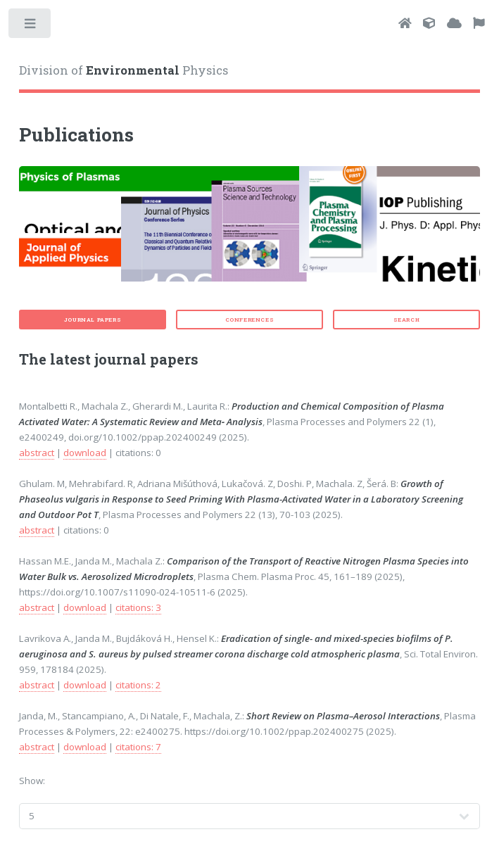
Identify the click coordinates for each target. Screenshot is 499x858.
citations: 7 (138, 746)
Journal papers (92, 319)
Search (406, 319)
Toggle (30, 26)
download (84, 452)
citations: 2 (138, 685)
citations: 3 (138, 607)
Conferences (249, 319)
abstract (36, 452)
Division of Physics (123, 70)
